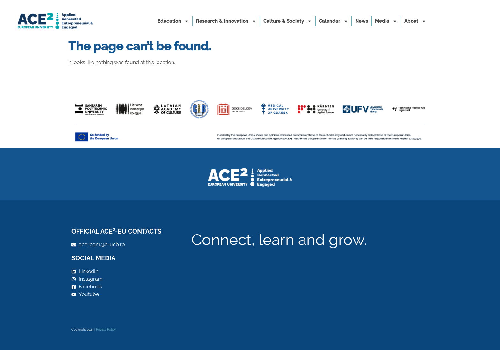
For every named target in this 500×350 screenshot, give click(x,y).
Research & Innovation (226, 21)
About (415, 21)
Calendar (333, 21)
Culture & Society (287, 21)
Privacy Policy (106, 329)
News (361, 21)
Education (173, 21)
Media (386, 21)
